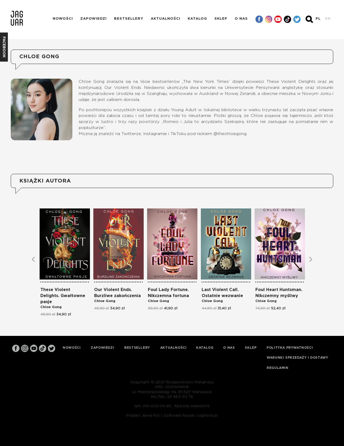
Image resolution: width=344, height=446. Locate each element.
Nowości (63, 18)
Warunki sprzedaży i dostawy (297, 357)
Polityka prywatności (290, 347)
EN (328, 18)
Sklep (220, 18)
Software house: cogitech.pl (190, 415)
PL (318, 18)
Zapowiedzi (93, 18)
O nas (241, 18)
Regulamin (277, 367)
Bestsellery (128, 18)
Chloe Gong (51, 307)
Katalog (197, 18)
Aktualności (165, 18)
